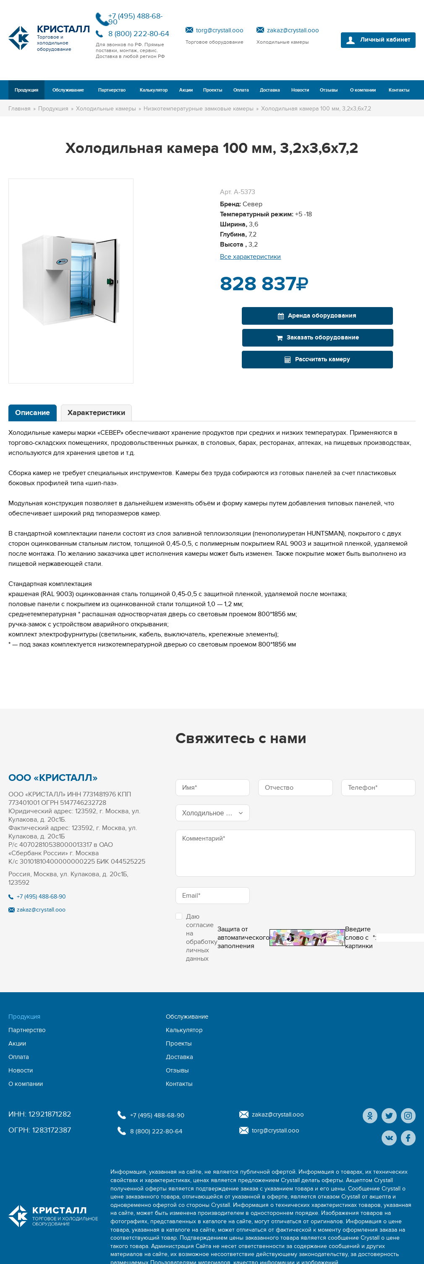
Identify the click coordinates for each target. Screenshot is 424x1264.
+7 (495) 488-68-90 (135, 19)
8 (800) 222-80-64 (138, 33)
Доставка (270, 90)
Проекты (212, 90)
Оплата (241, 90)
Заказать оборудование (367, 315)
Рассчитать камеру (316, 337)
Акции (186, 90)
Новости (300, 90)
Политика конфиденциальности (51, 1252)
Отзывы (329, 90)
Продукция (26, 90)
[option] (70, 281)
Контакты (399, 90)
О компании (363, 90)
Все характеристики (250, 256)
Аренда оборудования (268, 315)
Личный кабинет (381, 40)
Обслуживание (68, 90)
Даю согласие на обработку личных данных (196, 937)
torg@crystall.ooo (219, 30)
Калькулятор (154, 90)
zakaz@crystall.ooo (293, 30)
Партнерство (112, 90)
